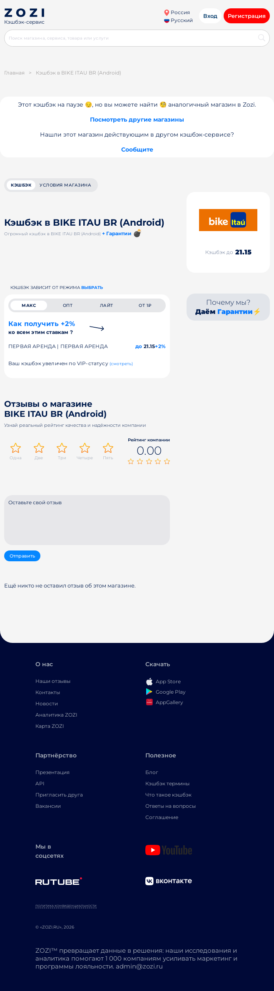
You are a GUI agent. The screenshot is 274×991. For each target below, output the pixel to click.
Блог (151, 772)
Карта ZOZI (49, 726)
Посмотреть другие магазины (137, 119)
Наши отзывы (52, 681)
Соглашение (161, 817)
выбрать (92, 287)
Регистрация (247, 15)
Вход (210, 15)
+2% (160, 346)
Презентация (52, 772)
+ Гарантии (117, 233)
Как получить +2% (41, 327)
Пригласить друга (59, 795)
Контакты (47, 692)
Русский (178, 20)
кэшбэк (21, 185)
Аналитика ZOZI (56, 715)
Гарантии (235, 312)
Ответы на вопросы (170, 806)
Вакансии (48, 806)
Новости (46, 703)
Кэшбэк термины (167, 783)
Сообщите (137, 149)
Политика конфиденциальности (66, 906)
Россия (177, 12)
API (40, 783)
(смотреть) (121, 363)
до (138, 346)
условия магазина (65, 185)
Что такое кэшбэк (168, 795)
